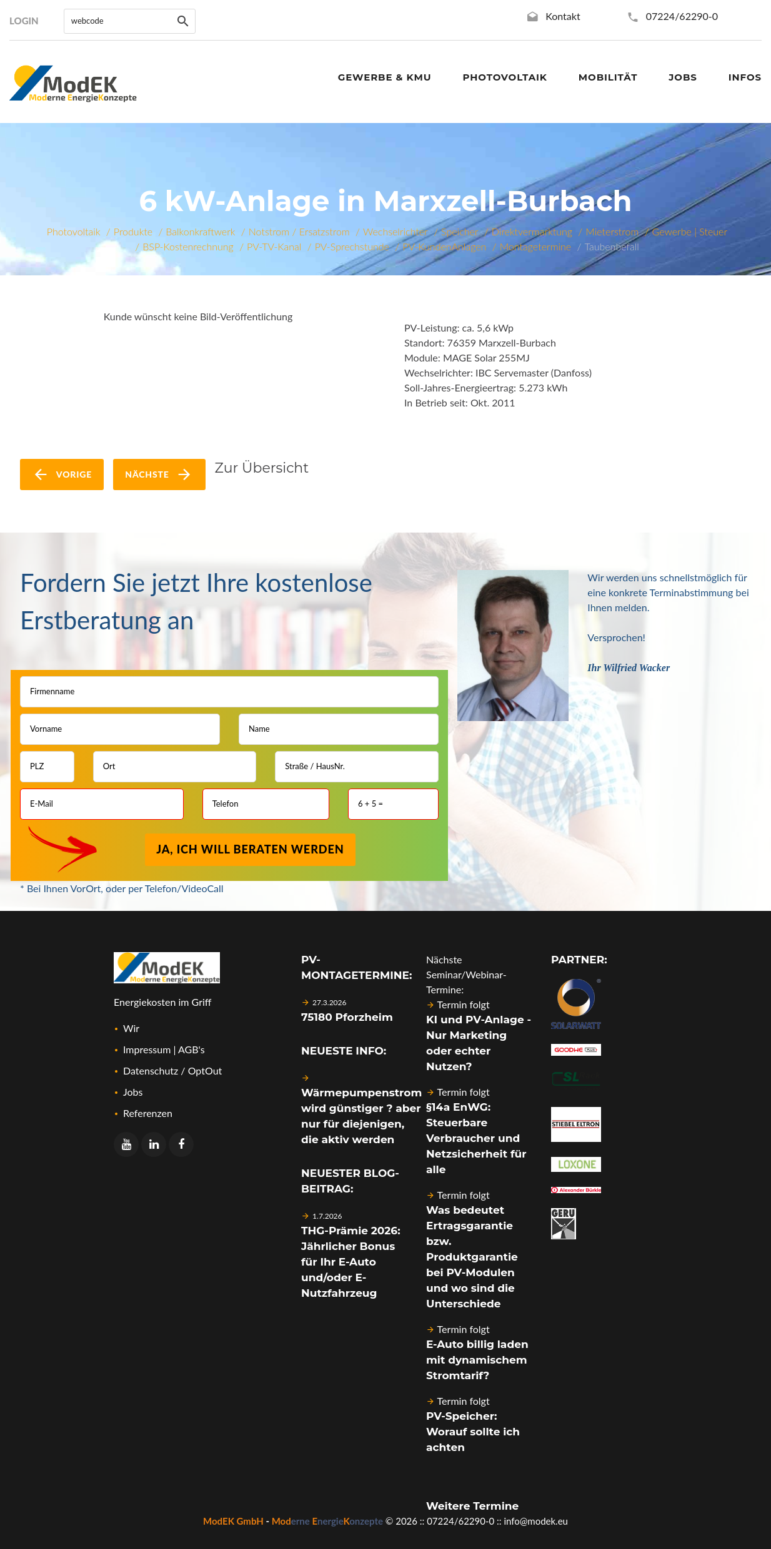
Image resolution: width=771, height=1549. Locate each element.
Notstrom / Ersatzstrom (299, 231)
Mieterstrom (612, 231)
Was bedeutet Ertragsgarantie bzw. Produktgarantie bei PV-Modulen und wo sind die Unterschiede (472, 1257)
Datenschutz (150, 1070)
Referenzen (147, 1113)
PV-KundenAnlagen (444, 246)
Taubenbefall (612, 246)
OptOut (205, 1070)
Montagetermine (536, 246)
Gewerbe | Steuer (690, 231)
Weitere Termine (472, 1506)
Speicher (459, 231)
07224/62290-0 (682, 16)
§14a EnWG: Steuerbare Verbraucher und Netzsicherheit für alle (476, 1138)
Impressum (147, 1049)
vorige (62, 474)
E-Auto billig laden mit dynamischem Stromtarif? (477, 1360)
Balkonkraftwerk (200, 231)
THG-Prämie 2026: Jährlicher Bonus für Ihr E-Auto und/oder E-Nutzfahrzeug (350, 1261)
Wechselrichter (395, 231)
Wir (131, 1028)
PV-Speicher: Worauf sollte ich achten (473, 1431)
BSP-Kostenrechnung (188, 246)
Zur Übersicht (262, 468)
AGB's (191, 1049)
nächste (159, 474)
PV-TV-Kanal (274, 246)
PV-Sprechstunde (352, 246)
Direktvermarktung (532, 231)
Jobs (132, 1092)
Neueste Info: (343, 1051)
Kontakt (562, 16)
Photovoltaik (74, 231)
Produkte (133, 231)
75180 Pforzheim (347, 1017)
